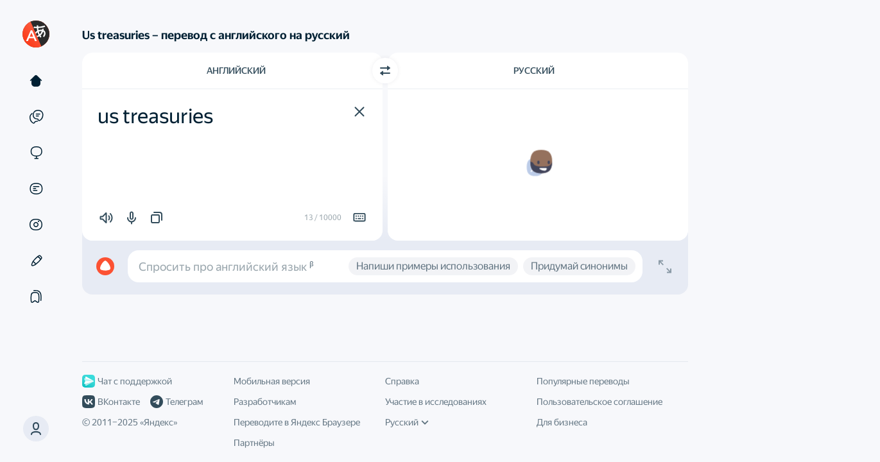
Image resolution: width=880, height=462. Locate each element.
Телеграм (176, 401)
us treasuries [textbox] (155, 116)
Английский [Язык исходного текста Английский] (236, 70)
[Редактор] (36, 260)
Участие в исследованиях (436, 402)
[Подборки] (36, 296)
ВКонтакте (111, 401)
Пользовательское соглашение (599, 402)
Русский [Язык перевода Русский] (534, 70)
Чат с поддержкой (127, 381)
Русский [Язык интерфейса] (407, 422)
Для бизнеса (562, 422)
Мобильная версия (272, 381)
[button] (359, 111)
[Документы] (36, 188)
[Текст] (36, 81)
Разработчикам (265, 402)
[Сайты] (36, 153)
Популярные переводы (583, 381)
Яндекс (158, 422)
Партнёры (254, 443)
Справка (402, 381)
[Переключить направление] (385, 70)
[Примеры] (36, 117)
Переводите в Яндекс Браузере (297, 422)
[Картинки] (36, 224)
